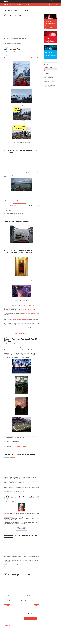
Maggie (52, 80)
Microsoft (45, 81)
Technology (53, 86)
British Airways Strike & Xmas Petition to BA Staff (21, 498)
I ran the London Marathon (12, 308)
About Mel (9, 4)
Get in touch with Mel (30, 618)
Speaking (13, 4)
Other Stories (53, 81)
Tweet (6, 18)
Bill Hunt (5, 564)
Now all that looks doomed (8, 517)
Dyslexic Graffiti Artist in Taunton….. (18, 221)
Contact (54, 1)
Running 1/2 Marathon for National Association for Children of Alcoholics (19, 251)
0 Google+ (13, 18)
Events (45, 77)
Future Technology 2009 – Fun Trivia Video (21, 575)
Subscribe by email (48, 67)
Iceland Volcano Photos (13, 49)
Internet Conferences (47, 78)
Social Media (46, 86)
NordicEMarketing (34, 57)
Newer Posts (7, 605)
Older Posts (36, 605)
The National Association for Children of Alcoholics (28, 305)
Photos (52, 82)
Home (5, 4)
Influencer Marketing (50, 77)
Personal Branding (46, 82)
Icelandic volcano (14, 53)
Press (17, 4)
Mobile (49, 81)
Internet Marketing (47, 80)
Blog (20, 4)
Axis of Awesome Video (13, 16)
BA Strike (8, 488)
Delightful (45, 76)
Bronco (6, 626)
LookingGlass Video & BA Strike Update (19, 454)
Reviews (45, 85)
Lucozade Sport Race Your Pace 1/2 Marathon (27, 313)
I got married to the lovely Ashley (30, 309)
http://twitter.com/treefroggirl (21, 446)
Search (45, 61)
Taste (50, 86)
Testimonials (24, 4)
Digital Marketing (51, 76)
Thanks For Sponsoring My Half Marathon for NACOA (20, 151)
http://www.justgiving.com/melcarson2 (19, 203)
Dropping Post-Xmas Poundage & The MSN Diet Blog (21, 340)
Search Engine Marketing (51, 85)
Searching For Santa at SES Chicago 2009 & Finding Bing (21, 536)
